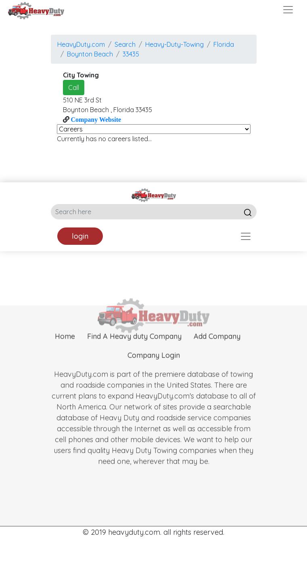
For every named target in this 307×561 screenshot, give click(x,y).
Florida (223, 44)
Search (125, 44)
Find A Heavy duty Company (134, 349)
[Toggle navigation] (288, 9)
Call (73, 87)
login (80, 236)
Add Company (217, 349)
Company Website (95, 119)
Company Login (153, 368)
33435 (131, 54)
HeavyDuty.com (81, 44)
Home (65, 349)
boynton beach (90, 54)
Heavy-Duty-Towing (174, 44)
